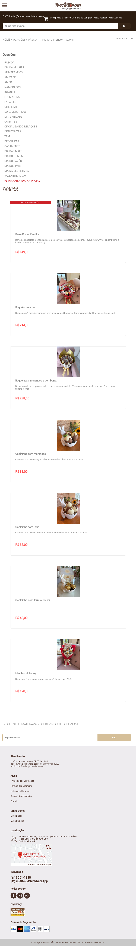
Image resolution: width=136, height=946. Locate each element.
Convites (10, 121)
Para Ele (10, 102)
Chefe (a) (10, 106)
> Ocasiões (18, 39)
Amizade (10, 77)
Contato (14, 801)
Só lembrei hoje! (15, 111)
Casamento (12, 146)
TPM (7, 136)
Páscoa (9, 62)
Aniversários (13, 72)
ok (114, 737)
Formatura (12, 97)
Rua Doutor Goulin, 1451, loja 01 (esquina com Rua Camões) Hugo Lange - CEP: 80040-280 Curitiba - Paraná (48, 839)
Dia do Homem (13, 156)
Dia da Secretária (16, 170)
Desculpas (11, 141)
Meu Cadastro (115, 18)
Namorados (12, 87)
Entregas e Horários (20, 791)
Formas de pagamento (21, 786)
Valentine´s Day (15, 175)
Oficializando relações (20, 126)
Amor (8, 82)
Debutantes (12, 131)
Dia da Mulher (14, 67)
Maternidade (13, 116)
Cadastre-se (38, 16)
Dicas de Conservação (21, 796)
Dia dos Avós (13, 161)
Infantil (10, 92)
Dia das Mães (13, 151)
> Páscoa (32, 39)
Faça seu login (23, 16)
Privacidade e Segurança (22, 781)
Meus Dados (16, 816)
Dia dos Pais (12, 166)
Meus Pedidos (100, 18)
